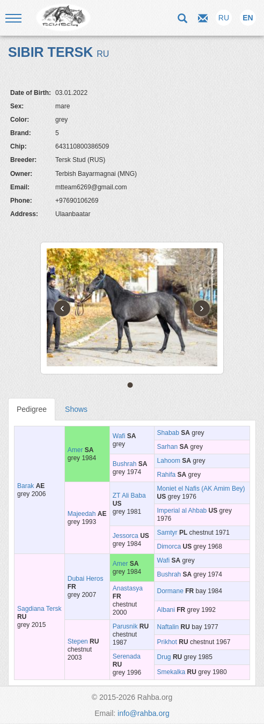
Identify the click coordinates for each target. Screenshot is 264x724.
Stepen (78, 641)
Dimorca (169, 546)
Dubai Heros (86, 578)
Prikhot (167, 642)
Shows (76, 409)
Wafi (119, 436)
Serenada (127, 656)
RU (223, 17)
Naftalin (168, 627)
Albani (166, 610)
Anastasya (128, 588)
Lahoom (168, 460)
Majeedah (82, 514)
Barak (25, 486)
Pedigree (32, 409)
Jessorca (125, 536)
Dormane (170, 591)
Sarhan (167, 446)
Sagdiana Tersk (39, 608)
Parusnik (125, 626)
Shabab (168, 433)
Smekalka (171, 672)
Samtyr (167, 532)
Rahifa (166, 474)
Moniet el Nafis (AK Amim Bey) (201, 488)
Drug (164, 657)
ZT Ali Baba (129, 495)
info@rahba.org (144, 713)
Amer (75, 450)
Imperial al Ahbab (182, 510)
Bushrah (125, 464)
